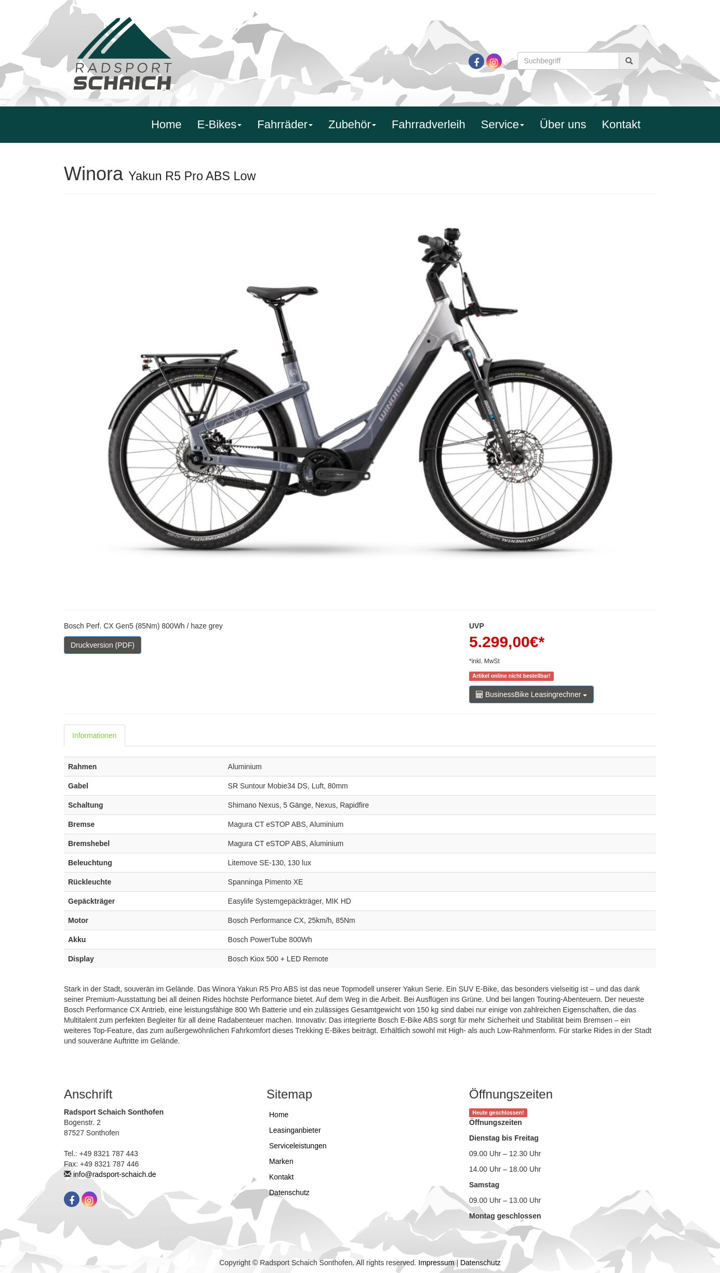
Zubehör (352, 124)
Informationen (94, 735)
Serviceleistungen (298, 1146)
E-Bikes (219, 124)
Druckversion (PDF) (103, 645)
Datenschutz (289, 1192)
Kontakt (621, 124)
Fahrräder (285, 124)
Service (502, 124)
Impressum (436, 1262)
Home (166, 124)
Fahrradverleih (428, 124)
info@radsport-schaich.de (114, 1174)
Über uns (563, 124)
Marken (281, 1161)
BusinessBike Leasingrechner (531, 694)
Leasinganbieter (295, 1130)
